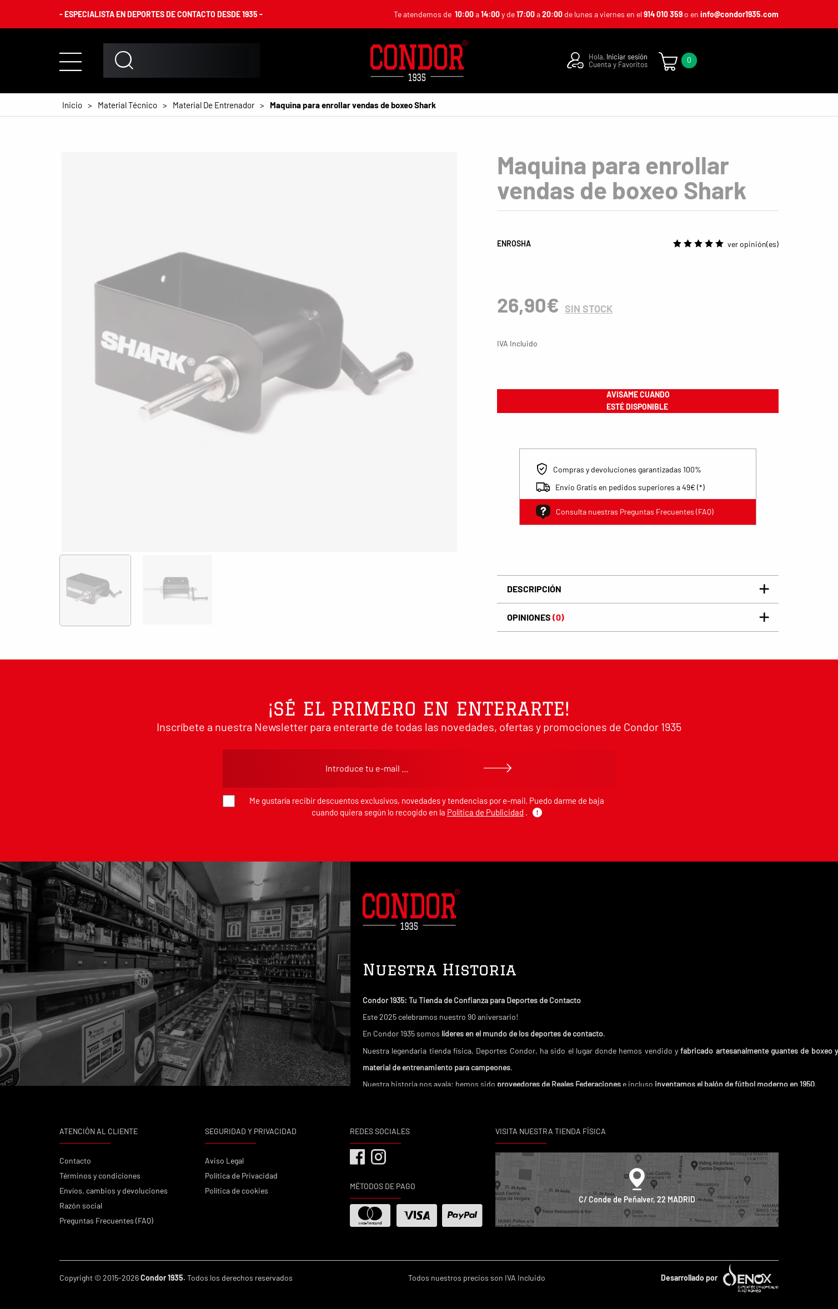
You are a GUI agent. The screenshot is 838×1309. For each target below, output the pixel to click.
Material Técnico (127, 105)
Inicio (72, 105)
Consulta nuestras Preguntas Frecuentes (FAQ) (625, 512)
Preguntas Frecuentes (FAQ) (106, 1220)
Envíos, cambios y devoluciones (113, 1190)
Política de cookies (236, 1190)
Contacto (75, 1160)
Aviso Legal (224, 1160)
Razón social (80, 1205)
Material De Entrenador (213, 105)
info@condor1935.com (739, 14)
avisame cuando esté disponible (638, 400)
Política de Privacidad (241, 1175)
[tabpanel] (259, 352)
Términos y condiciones (99, 1175)
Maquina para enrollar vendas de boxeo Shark (353, 105)
